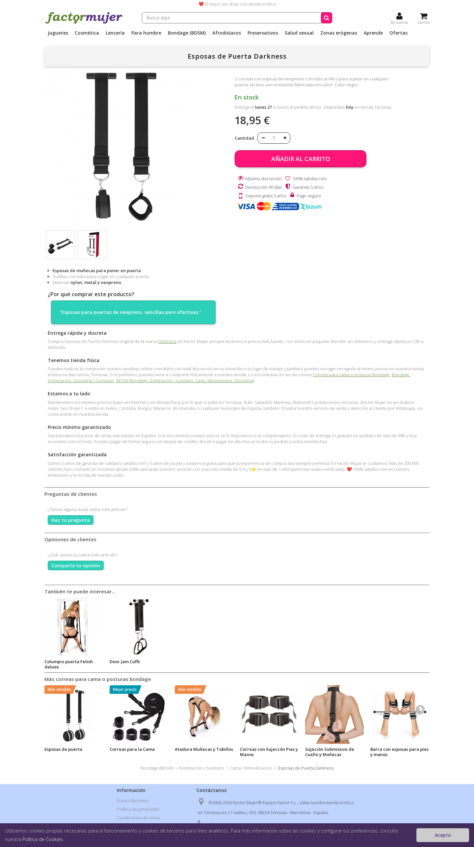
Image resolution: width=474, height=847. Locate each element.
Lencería (115, 33)
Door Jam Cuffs (320, 661)
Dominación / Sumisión (201, 768)
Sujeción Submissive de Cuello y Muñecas (329, 751)
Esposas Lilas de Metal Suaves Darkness (67, 664)
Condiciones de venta (138, 818)
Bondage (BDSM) (187, 33)
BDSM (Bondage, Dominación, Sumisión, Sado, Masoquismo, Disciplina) (185, 380)
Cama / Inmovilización (251, 768)
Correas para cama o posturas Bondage (351, 375)
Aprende (373, 33)
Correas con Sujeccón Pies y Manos (269, 751)
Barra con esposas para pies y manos (399, 751)
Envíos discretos (132, 801)
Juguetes (58, 33)
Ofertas (398, 33)
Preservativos (263, 33)
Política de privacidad (138, 809)
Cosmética (87, 33)
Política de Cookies (42, 839)
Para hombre (146, 33)
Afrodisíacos (226, 33)
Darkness (167, 341)
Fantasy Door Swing (195, 661)
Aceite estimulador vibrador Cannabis (130, 664)
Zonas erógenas (338, 33)
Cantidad (244, 138)
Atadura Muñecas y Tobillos (204, 749)
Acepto (443, 835)
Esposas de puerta (63, 749)
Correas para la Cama (132, 749)
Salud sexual (299, 33)
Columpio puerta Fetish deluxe (264, 664)
